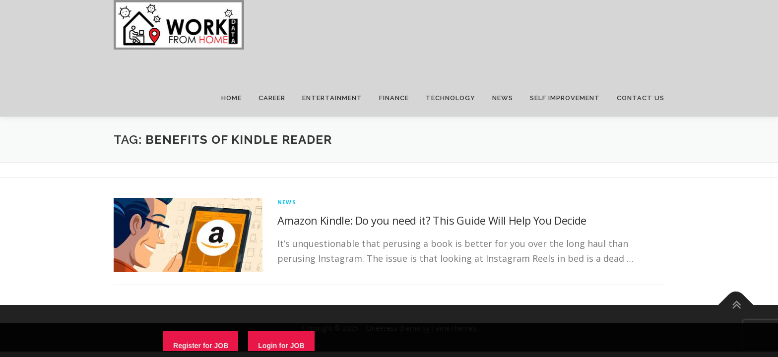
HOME (231, 98)
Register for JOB (200, 346)
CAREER (272, 98)
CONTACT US (640, 98)
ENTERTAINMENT (332, 98)
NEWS (502, 98)
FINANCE (394, 98)
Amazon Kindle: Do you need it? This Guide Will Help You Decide (431, 220)
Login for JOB (281, 346)
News (286, 202)
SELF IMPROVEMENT (565, 98)
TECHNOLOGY (450, 98)
